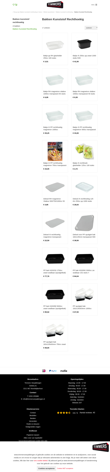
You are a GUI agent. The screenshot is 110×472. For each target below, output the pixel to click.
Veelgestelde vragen (33, 427)
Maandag (71, 383)
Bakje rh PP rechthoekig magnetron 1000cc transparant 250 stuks (52, 129)
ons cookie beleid (41, 461)
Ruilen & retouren (33, 424)
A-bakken (16, 26)
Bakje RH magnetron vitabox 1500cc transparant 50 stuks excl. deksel (84, 93)
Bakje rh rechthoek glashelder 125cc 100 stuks (83, 164)
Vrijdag (71, 394)
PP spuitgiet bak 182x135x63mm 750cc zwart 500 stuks (54, 344)
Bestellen (33, 415)
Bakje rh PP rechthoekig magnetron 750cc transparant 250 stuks (54, 165)
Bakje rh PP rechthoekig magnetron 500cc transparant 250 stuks (84, 129)
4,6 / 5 (75, 413)
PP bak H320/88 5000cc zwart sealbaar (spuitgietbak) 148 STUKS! (54, 308)
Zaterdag (73, 397)
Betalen (33, 418)
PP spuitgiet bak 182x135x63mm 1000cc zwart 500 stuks (82, 308)
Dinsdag (72, 386)
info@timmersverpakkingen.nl (34, 399)
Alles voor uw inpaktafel (33, 438)
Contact (33, 413)
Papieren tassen (33, 435)
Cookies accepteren (46, 468)
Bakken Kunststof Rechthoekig (25, 29)
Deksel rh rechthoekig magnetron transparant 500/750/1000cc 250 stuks (53, 237)
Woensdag (72, 388)
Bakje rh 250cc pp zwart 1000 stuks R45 (84, 57)
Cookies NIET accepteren (66, 468)
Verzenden (33, 421)
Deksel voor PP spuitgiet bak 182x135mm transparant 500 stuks (84, 237)
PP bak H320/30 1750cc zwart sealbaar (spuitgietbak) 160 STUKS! (54, 272)
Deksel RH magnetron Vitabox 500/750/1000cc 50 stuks (54, 201)
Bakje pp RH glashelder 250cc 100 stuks (52, 57)
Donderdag (72, 391)
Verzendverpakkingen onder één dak (33, 441)
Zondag (73, 400)
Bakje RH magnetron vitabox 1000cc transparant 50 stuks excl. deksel (54, 93)
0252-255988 (34, 396)
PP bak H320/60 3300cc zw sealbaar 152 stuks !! (83, 271)
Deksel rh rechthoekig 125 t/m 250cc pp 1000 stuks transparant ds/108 (83, 201)
